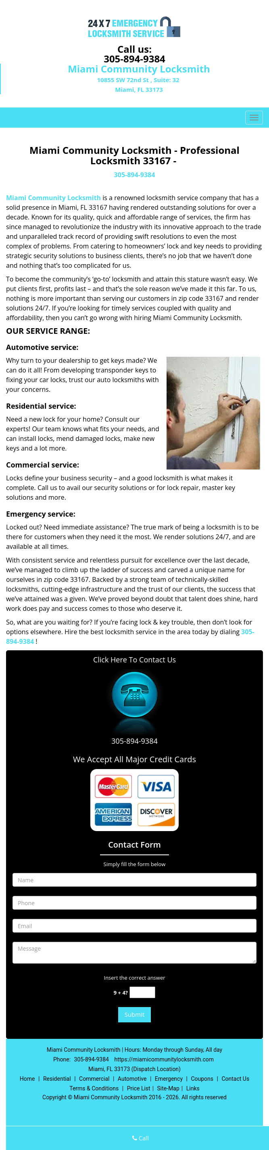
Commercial (94, 1079)
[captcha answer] (142, 992)
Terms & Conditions (94, 1088)
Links (193, 1088)
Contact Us (235, 1079)
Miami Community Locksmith (53, 197)
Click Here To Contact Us (134, 659)
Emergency (169, 1079)
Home (27, 1079)
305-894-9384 (134, 58)
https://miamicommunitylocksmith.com (164, 1059)
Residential (57, 1079)
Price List (138, 1088)
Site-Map (168, 1088)
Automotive (132, 1079)
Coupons (202, 1079)
